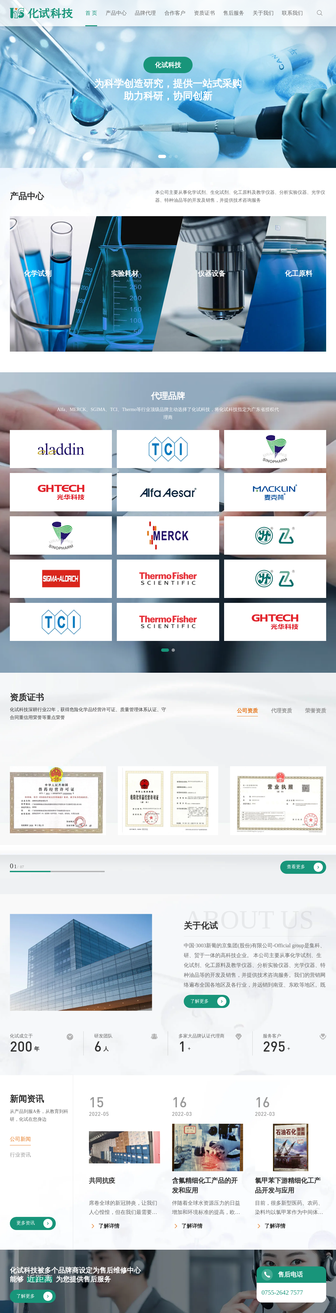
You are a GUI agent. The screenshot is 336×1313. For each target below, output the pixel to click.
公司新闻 (20, 992)
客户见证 (229, 1214)
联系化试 (313, 1214)
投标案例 (229, 1227)
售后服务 (233, 13)
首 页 (91, 13)
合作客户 (174, 13)
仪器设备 (174, 1240)
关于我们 (263, 13)
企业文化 (283, 1227)
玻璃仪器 (174, 1266)
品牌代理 (145, 13)
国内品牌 (201, 1214)
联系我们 (292, 13)
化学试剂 (174, 1214)
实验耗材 (174, 1227)
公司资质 (247, 564)
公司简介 (283, 1214)
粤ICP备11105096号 (224, 1303)
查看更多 (305, 720)
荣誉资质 (315, 564)
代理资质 (281, 564)
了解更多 (208, 854)
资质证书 (204, 13)
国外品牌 (201, 1227)
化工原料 (174, 1253)
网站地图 (274, 1303)
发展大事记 (286, 1240)
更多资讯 (34, 1076)
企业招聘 (313, 1227)
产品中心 (116, 13)
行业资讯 (20, 1008)
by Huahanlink (310, 1303)
